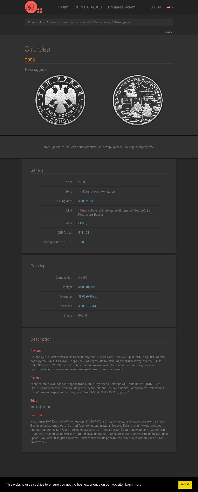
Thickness (65, 306)
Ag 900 (83, 277)
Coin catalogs (37, 22)
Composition (64, 277)
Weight (67, 287)
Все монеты (102, 22)
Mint (69, 210)
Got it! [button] (185, 484)
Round (82, 315)
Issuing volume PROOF (57, 242)
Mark (69, 223)
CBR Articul (64, 232)
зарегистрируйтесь (142, 147)
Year (69, 182)
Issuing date (64, 201)
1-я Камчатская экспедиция (97, 191)
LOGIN (156, 7)
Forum (63, 7)
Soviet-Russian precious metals (69, 22)
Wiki (168, 32)
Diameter (66, 296)
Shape (68, 315)
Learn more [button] (133, 484)
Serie (68, 191)
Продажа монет (121, 7)
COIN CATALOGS (88, 7)
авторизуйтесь (113, 147)
